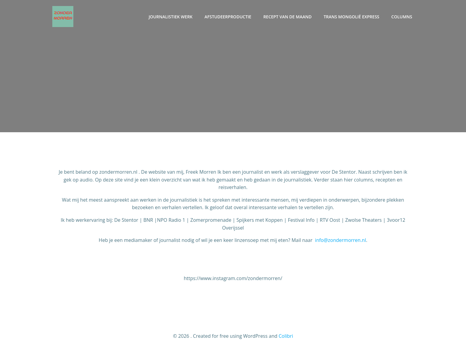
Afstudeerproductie (227, 17)
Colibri (286, 336)
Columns (401, 17)
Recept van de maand (287, 17)
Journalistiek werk (170, 17)
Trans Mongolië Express (351, 17)
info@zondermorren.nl (340, 240)
